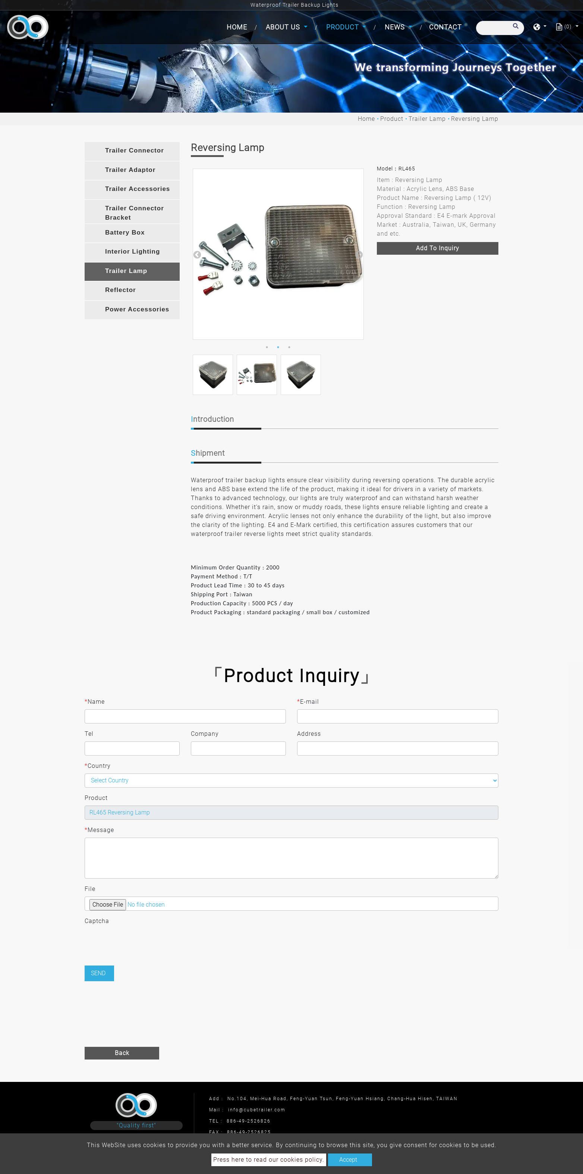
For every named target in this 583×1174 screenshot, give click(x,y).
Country (98, 766)
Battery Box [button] (125, 232)
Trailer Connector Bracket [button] (134, 213)
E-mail (308, 701)
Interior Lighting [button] (132, 251)
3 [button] (289, 347)
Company (205, 733)
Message (99, 830)
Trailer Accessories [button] (137, 188)
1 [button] (267, 347)
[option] (278, 254)
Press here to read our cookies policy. (268, 1159)
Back (122, 1053)
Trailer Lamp (427, 118)
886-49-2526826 (249, 1121)
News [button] (396, 27)
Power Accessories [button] (137, 309)
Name (95, 701)
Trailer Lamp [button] (126, 270)
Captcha (97, 921)
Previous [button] (196, 254)
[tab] (132, 151)
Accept (348, 1159)
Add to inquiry (437, 248)
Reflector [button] (120, 290)
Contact (445, 27)
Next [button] (358, 254)
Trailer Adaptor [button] (130, 169)
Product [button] (343, 27)
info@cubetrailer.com (257, 1109)
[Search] (500, 28)
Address (309, 733)
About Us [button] (284, 27)
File (90, 888)
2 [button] (278, 347)
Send (98, 973)
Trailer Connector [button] (134, 150)
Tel (89, 733)
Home (238, 26)
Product (391, 118)
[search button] (515, 29)
